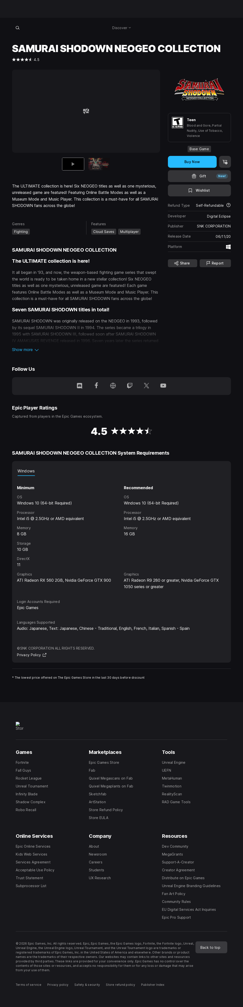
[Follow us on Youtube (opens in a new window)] (163, 386)
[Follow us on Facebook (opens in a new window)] (96, 386)
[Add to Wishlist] (199, 190)
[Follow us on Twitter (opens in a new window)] (146, 386)
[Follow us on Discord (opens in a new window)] (79, 386)
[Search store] (17, 28)
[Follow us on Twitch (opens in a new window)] (129, 386)
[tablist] (121, 471)
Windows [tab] (26, 470)
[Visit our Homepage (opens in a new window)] (113, 386)
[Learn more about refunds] (228, 205)
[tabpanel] (121, 533)
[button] (86, 349)
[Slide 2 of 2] (99, 164)
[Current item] (73, 164)
